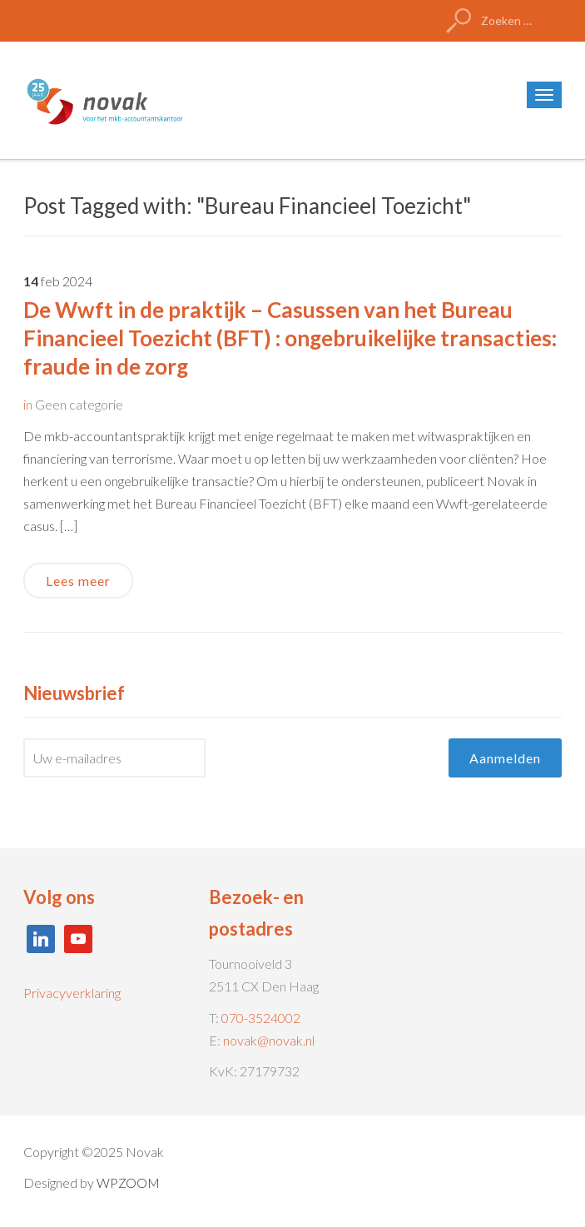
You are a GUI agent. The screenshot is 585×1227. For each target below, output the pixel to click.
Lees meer (78, 581)
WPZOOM (128, 1182)
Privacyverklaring (72, 993)
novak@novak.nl (269, 1040)
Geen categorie (79, 404)
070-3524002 (260, 1018)
